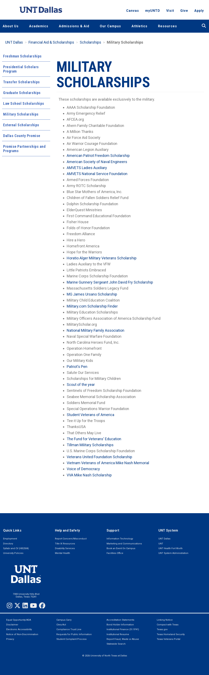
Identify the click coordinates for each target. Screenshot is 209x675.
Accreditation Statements (120, 620)
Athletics (139, 26)
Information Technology (120, 538)
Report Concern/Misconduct (71, 538)
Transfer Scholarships (21, 82)
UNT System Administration (173, 553)
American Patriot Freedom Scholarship (98, 155)
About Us (11, 26)
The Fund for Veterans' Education (94, 439)
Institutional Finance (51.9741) (123, 629)
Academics (38, 26)
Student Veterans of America (90, 415)
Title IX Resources (65, 543)
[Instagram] (9, 605)
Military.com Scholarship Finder (92, 306)
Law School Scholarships (23, 103)
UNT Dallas (14, 42)
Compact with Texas (167, 624)
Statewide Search (116, 644)
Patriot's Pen (77, 366)
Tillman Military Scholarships (90, 445)
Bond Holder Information (120, 624)
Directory (8, 543)
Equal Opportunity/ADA (18, 620)
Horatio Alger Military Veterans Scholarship (102, 258)
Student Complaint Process (71, 639)
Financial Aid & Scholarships (51, 42)
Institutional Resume (118, 634)
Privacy (10, 639)
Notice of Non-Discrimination (22, 634)
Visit (170, 11)
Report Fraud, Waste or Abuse (123, 639)
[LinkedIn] (25, 605)
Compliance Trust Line (68, 629)
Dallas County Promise (21, 136)
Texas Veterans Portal (168, 639)
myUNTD (152, 11)
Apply (199, 11)
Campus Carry (63, 620)
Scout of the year (81, 384)
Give (184, 11)
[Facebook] (42, 605)
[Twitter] (17, 605)
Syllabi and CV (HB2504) (16, 548)
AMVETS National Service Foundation (97, 174)
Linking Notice (165, 620)
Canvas (132, 11)
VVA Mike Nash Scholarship (89, 475)
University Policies (13, 553)
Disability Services (65, 548)
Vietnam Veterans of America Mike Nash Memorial (108, 463)
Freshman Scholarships (22, 56)
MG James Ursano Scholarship (92, 294)
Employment (10, 538)
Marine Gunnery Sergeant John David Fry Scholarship (110, 282)
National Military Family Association (95, 330)
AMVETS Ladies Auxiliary (87, 168)
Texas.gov (162, 629)
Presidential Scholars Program (21, 69)
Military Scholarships (21, 114)
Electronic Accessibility (19, 629)
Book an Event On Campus (121, 548)
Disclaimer (12, 624)
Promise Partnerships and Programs (24, 148)
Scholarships (90, 42)
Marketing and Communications (124, 543)
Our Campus (110, 26)
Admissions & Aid (74, 26)
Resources (167, 26)
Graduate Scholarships (22, 93)
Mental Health (62, 553)
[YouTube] (33, 605)
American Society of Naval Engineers (97, 162)
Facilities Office (115, 553)
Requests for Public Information (74, 634)
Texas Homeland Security (171, 634)
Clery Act (61, 624)
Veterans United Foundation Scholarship (99, 457)
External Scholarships (21, 125)
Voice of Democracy (83, 469)
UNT (160, 543)
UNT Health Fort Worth (170, 548)
